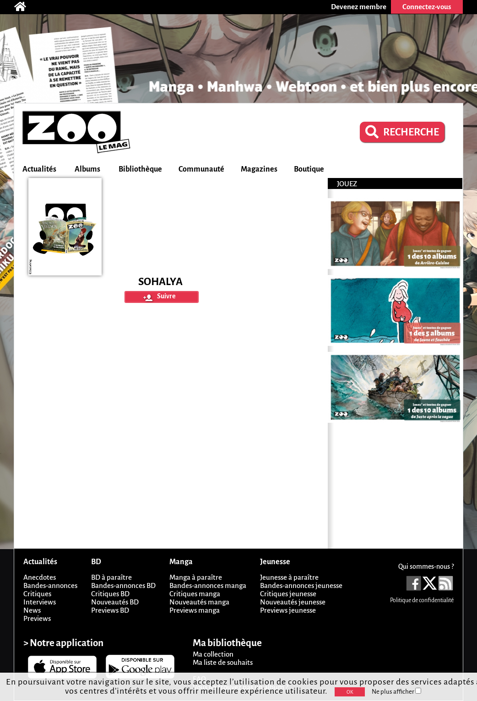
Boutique (309, 169)
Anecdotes (39, 577)
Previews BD (110, 610)
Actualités (39, 169)
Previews (37, 618)
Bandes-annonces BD (123, 585)
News (32, 610)
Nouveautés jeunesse (292, 602)
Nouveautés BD (115, 602)
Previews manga (194, 610)
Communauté (201, 169)
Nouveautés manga (199, 602)
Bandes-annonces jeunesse (301, 585)
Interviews (39, 602)
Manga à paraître (195, 577)
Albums (87, 169)
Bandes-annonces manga (207, 585)
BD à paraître (111, 577)
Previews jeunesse (288, 610)
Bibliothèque (140, 169)
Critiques (37, 594)
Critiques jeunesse (288, 594)
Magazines (259, 169)
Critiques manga (194, 594)
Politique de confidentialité (422, 600)
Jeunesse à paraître (289, 577)
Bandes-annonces (50, 585)
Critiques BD (110, 594)
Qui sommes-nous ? (426, 566)
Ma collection (213, 654)
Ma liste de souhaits (223, 662)
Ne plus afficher (396, 691)
